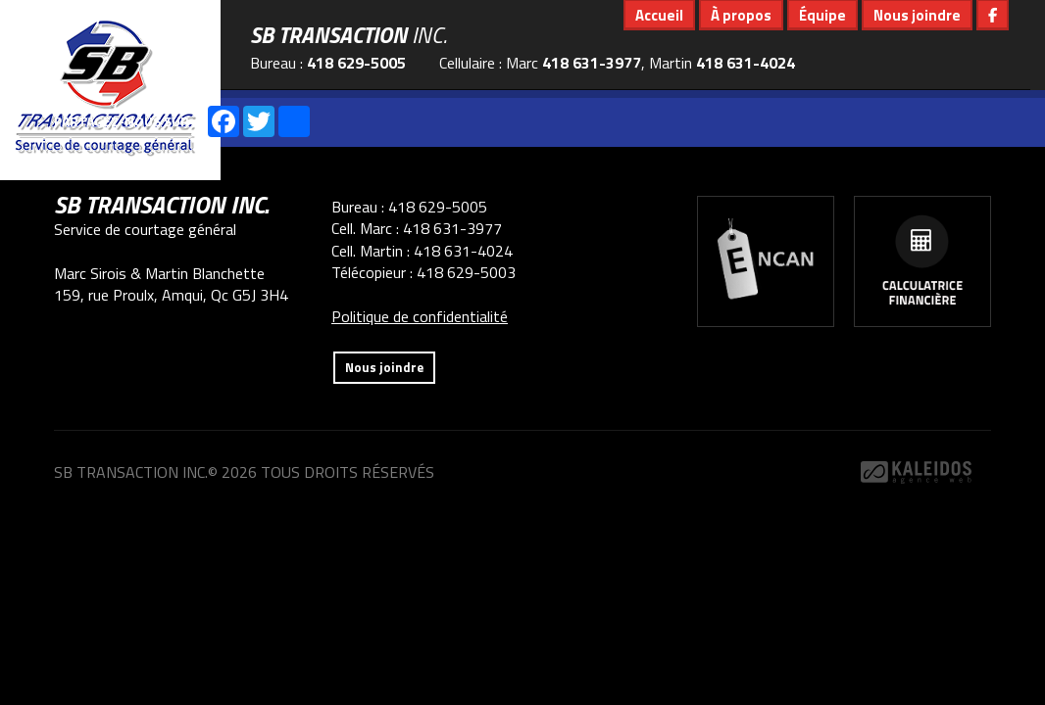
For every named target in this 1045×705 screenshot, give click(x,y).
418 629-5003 (466, 272)
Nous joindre (917, 15)
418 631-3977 (591, 62)
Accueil (659, 15)
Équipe (822, 15)
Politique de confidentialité (419, 316)
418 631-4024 (745, 62)
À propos (741, 15)
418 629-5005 (356, 62)
